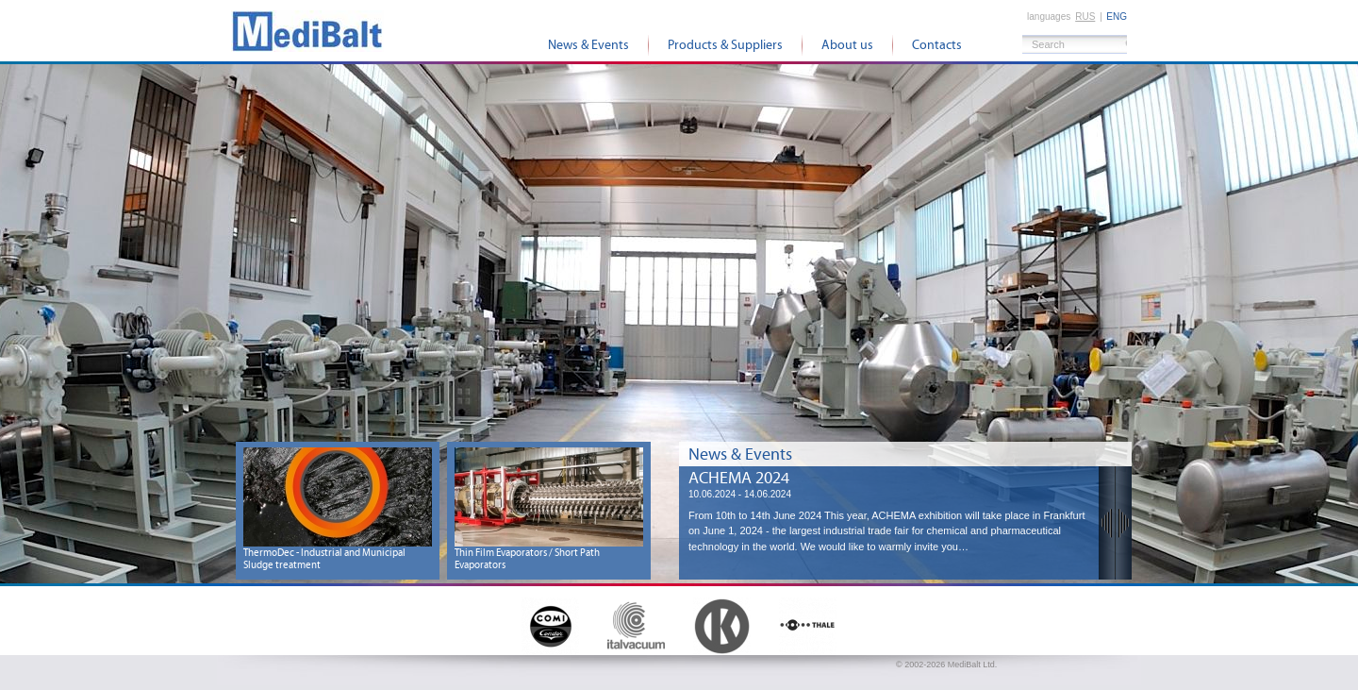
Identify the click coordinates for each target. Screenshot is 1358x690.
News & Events (588, 45)
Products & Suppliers (725, 45)
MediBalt (307, 30)
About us (847, 45)
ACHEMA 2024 (738, 478)
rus (1085, 16)
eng (1116, 16)
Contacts (937, 45)
